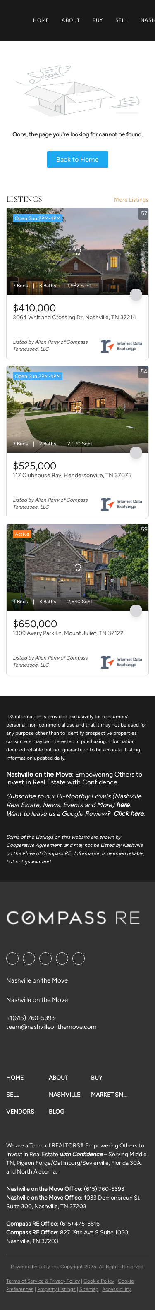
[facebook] (12, 958)
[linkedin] (29, 958)
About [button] (71, 20)
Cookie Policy (98, 1281)
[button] (27, 1077)
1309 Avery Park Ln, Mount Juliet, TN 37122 (68, 633)
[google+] (78, 958)
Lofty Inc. (48, 1266)
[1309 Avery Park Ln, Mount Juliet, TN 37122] (77, 567)
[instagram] (62, 958)
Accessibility (116, 1289)
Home (41, 20)
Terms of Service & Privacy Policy (43, 1281)
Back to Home (77, 159)
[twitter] (45, 958)
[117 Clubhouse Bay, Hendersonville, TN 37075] (77, 409)
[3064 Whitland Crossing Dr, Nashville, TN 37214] (77, 251)
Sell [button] (121, 20)
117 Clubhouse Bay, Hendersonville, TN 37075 (72, 475)
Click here (128, 814)
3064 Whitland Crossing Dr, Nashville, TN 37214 (74, 317)
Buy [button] (98, 20)
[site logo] (73, 920)
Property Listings (56, 1289)
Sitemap (88, 1289)
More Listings (131, 199)
